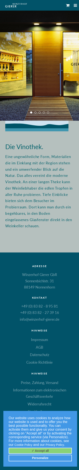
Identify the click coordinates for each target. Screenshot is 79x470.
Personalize (40, 458)
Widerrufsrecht (39, 404)
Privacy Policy (55, 444)
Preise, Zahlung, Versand (39, 382)
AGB (39, 347)
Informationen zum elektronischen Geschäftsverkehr (39, 393)
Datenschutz (39, 354)
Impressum (39, 339)
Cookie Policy (23, 444)
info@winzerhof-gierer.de (39, 319)
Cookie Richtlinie (39, 362)
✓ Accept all (40, 450)
